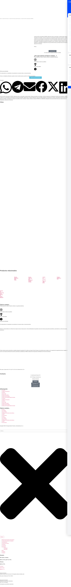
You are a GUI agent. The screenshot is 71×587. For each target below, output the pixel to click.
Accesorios (4, 545)
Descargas (4, 546)
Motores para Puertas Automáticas (8, 539)
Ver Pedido (4, 410)
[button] (6, 88)
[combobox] (35, 431)
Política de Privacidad (6, 396)
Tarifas (3, 414)
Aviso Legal (4, 393)
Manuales (5, 549)
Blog (3, 550)
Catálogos (5, 548)
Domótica (3, 544)
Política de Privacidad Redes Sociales (8, 397)
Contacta (3, 390)
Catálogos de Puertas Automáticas (8, 413)
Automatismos (4, 542)
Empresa (3, 392)
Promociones (4, 415)
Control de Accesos (5, 18)
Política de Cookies (5, 403)
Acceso (3, 409)
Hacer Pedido (4, 411)
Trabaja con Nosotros (6, 391)
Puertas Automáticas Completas (7, 540)
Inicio (1, 18)
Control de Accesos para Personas (15, 18)
